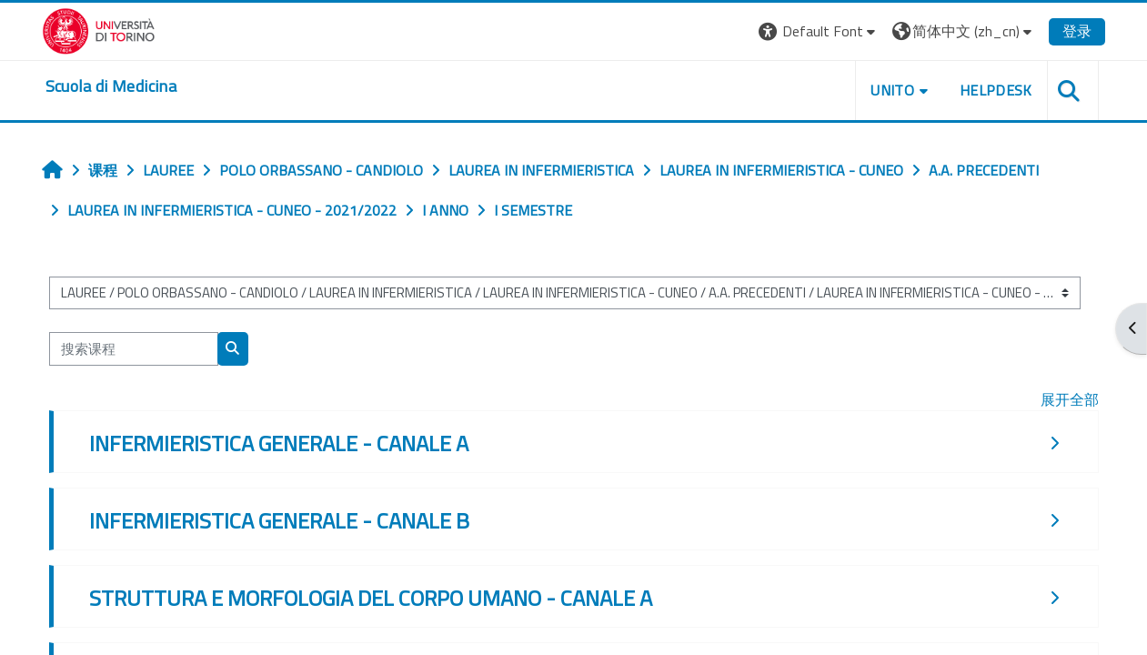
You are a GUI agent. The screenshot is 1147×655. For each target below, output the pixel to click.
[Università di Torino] (99, 29)
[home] (110, 86)
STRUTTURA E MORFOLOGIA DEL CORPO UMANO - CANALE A (370, 597)
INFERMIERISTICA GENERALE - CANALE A (278, 443)
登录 (1077, 31)
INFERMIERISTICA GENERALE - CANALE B (279, 520)
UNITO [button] (892, 90)
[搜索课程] (133, 349)
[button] (819, 31)
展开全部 (1070, 399)
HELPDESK (996, 90)
